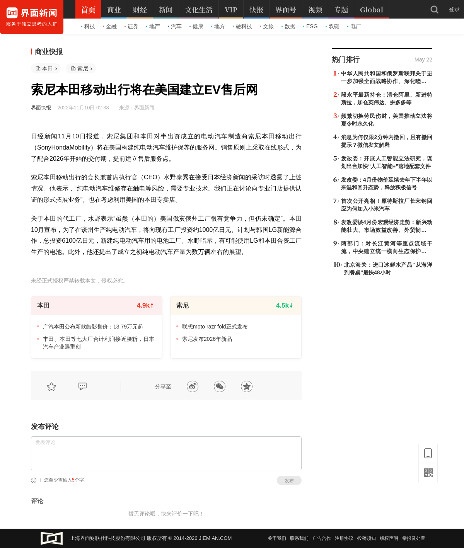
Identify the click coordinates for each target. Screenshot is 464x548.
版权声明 (389, 538)
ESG (310, 26)
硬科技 (242, 26)
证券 (131, 26)
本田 (47, 68)
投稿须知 (366, 538)
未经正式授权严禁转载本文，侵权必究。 (79, 281)
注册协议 (344, 538)
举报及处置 (413, 538)
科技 (88, 26)
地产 (153, 26)
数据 (288, 26)
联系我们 (299, 538)
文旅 (267, 26)
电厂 (354, 26)
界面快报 (41, 108)
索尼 (82, 68)
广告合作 (321, 538)
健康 (196, 26)
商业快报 (49, 52)
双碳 (332, 26)
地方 (218, 26)
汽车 (175, 26)
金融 (110, 26)
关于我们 (277, 538)
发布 (289, 480)
